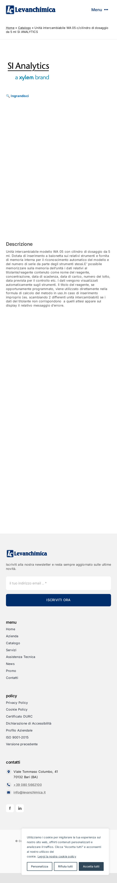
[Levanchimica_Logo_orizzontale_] (30, 6)
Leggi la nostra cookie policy (57, 856)
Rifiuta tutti (65, 866)
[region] (65, 851)
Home (10, 28)
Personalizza (39, 866)
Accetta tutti (91, 866)
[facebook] (10, 808)
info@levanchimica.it (30, 792)
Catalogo (24, 28)
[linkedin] (20, 808)
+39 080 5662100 (28, 785)
